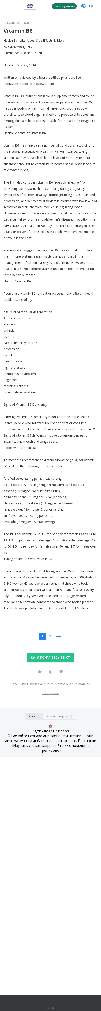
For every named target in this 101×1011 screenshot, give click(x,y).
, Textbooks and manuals (72, 684)
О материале (50, 693)
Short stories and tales (37, 684)
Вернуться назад (17, 22)
